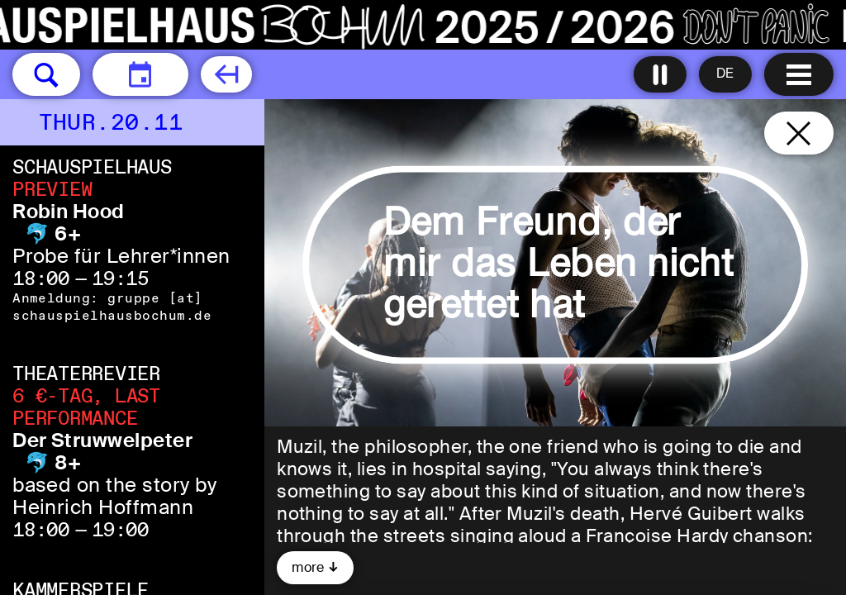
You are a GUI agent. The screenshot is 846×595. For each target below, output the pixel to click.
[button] (46, 74)
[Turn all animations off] (660, 74)
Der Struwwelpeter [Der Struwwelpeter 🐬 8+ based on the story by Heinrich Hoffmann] (102, 440)
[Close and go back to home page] (799, 133)
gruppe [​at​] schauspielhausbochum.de (112, 306)
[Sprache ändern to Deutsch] (725, 74)
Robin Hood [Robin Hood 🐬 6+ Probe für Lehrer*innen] (68, 211)
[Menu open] (799, 74)
